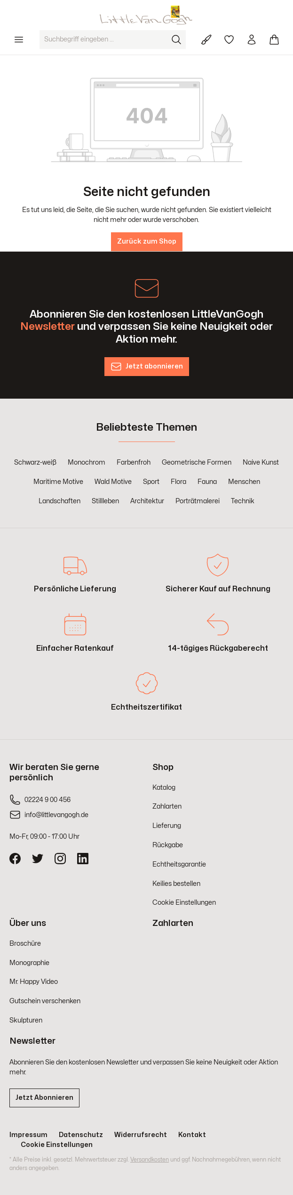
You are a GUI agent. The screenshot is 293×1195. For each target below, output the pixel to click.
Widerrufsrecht (140, 1135)
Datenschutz (81, 1135)
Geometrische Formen (196, 462)
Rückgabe (167, 845)
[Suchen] (176, 39)
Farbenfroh (133, 462)
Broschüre (25, 944)
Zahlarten (167, 806)
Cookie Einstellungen (184, 903)
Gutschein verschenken (44, 1001)
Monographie (29, 963)
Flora (178, 482)
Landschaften (59, 501)
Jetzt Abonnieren (44, 1098)
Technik (242, 501)
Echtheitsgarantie (179, 864)
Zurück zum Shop (146, 241)
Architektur (147, 501)
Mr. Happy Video (33, 982)
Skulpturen (25, 1020)
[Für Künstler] (206, 39)
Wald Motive (113, 482)
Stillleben (105, 501)
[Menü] (18, 39)
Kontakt (192, 1135)
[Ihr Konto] (251, 39)
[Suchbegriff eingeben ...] (103, 39)
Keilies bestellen (176, 884)
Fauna (207, 482)
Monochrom (86, 462)
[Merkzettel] (229, 39)
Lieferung (166, 826)
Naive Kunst (261, 462)
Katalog (163, 788)
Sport (151, 482)
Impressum (28, 1135)
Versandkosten (149, 1159)
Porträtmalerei (197, 501)
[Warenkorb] (274, 39)
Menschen (244, 482)
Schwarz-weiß (35, 462)
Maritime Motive (58, 482)
